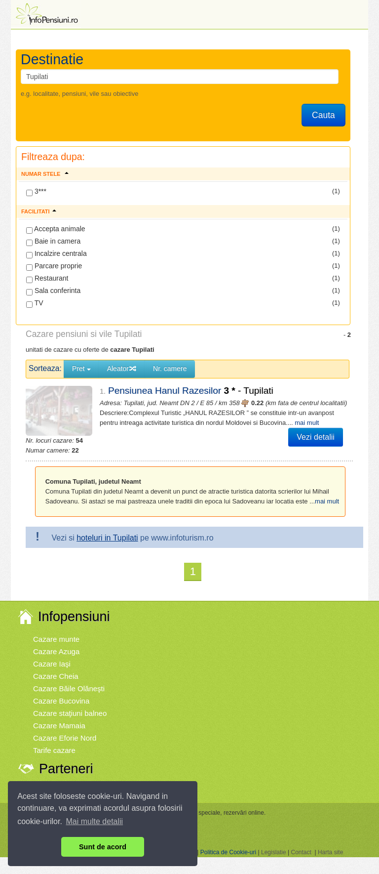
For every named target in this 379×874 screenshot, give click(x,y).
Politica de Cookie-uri (228, 843)
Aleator (122, 369)
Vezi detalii (316, 437)
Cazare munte (56, 630)
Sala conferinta (53, 291)
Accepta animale (55, 229)
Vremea (46, 780)
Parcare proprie (54, 266)
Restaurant (47, 278)
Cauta (323, 115)
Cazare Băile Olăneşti (69, 679)
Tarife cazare (54, 741)
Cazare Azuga (56, 642)
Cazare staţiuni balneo (70, 704)
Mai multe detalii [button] (94, 821)
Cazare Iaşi (52, 655)
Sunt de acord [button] (102, 847)
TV (34, 303)
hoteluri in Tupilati (107, 529)
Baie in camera (53, 241)
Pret (81, 369)
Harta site (330, 843)
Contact (301, 843)
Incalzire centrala (56, 254)
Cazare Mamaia (59, 716)
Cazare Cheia (55, 667)
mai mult (277, 422)
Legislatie (273, 843)
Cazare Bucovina (61, 692)
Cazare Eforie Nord (64, 729)
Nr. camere (170, 369)
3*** (36, 191)
